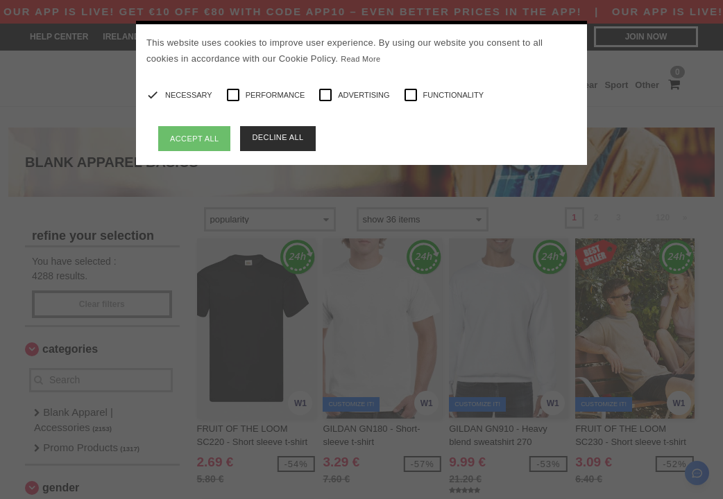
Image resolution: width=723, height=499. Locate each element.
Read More (360, 59)
